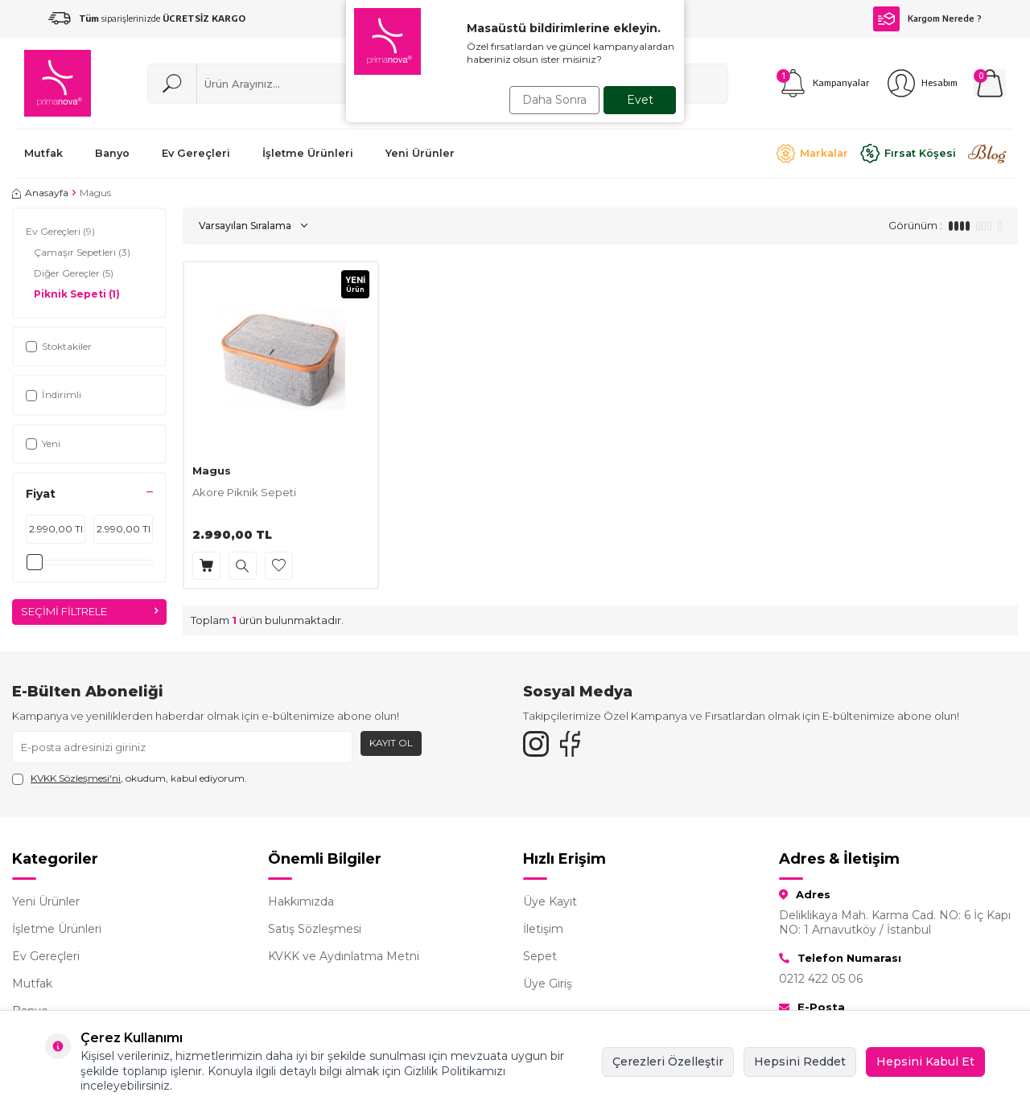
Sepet (540, 956)
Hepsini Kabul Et (925, 1061)
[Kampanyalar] (823, 83)
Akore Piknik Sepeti (244, 492)
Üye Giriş (547, 983)
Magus (211, 470)
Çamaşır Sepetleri (82, 252)
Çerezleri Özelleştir (667, 1061)
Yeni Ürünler (46, 901)
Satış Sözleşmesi (314, 929)
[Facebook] (579, 747)
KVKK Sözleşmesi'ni (76, 778)
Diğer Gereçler (73, 273)
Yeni (43, 443)
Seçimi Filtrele (89, 612)
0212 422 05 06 (821, 978)
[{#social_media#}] (539, 747)
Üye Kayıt (550, 901)
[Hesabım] (921, 83)
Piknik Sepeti (77, 294)
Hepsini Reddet (800, 1061)
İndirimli (53, 394)
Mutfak (32, 983)
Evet (640, 99)
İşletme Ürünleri (56, 929)
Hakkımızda (301, 901)
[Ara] (172, 84)
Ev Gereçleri (60, 231)
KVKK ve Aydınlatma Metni (343, 956)
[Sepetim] (990, 83)
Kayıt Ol (391, 743)
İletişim (543, 929)
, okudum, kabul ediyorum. (129, 778)
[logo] (57, 83)
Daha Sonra (550, 99)
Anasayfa (40, 193)
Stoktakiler (59, 346)
